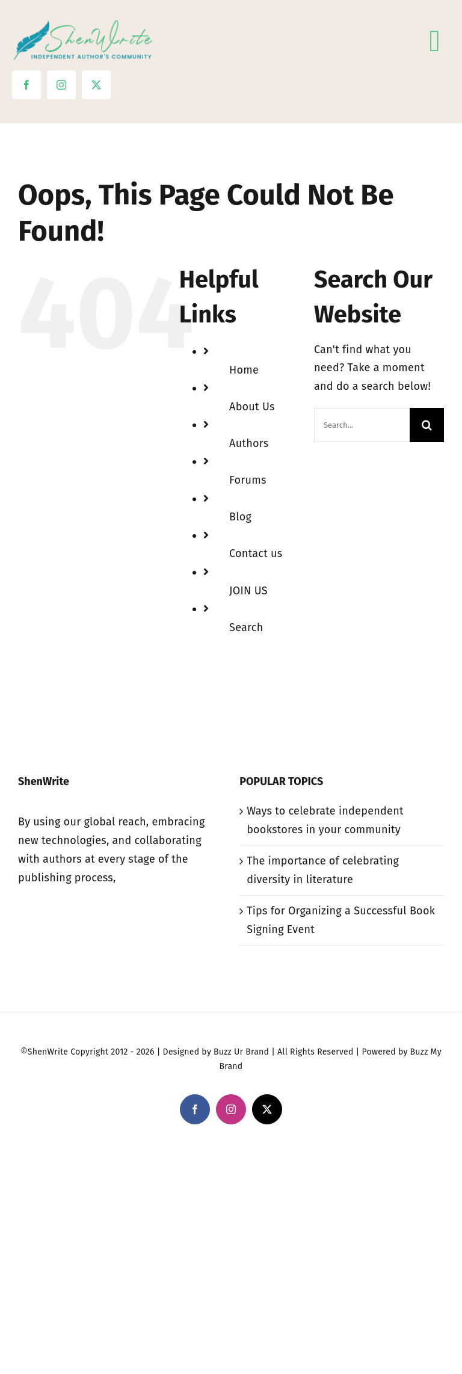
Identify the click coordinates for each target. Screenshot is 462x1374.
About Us (252, 406)
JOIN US (248, 590)
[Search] (427, 425)
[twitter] (96, 84)
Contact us (255, 553)
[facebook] (26, 84)
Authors (248, 443)
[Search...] (362, 425)
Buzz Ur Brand (241, 1052)
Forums (247, 480)
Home (244, 370)
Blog (240, 516)
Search (246, 627)
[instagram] (61, 84)
